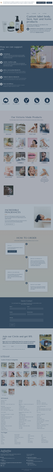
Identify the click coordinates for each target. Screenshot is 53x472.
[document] (26, 236)
